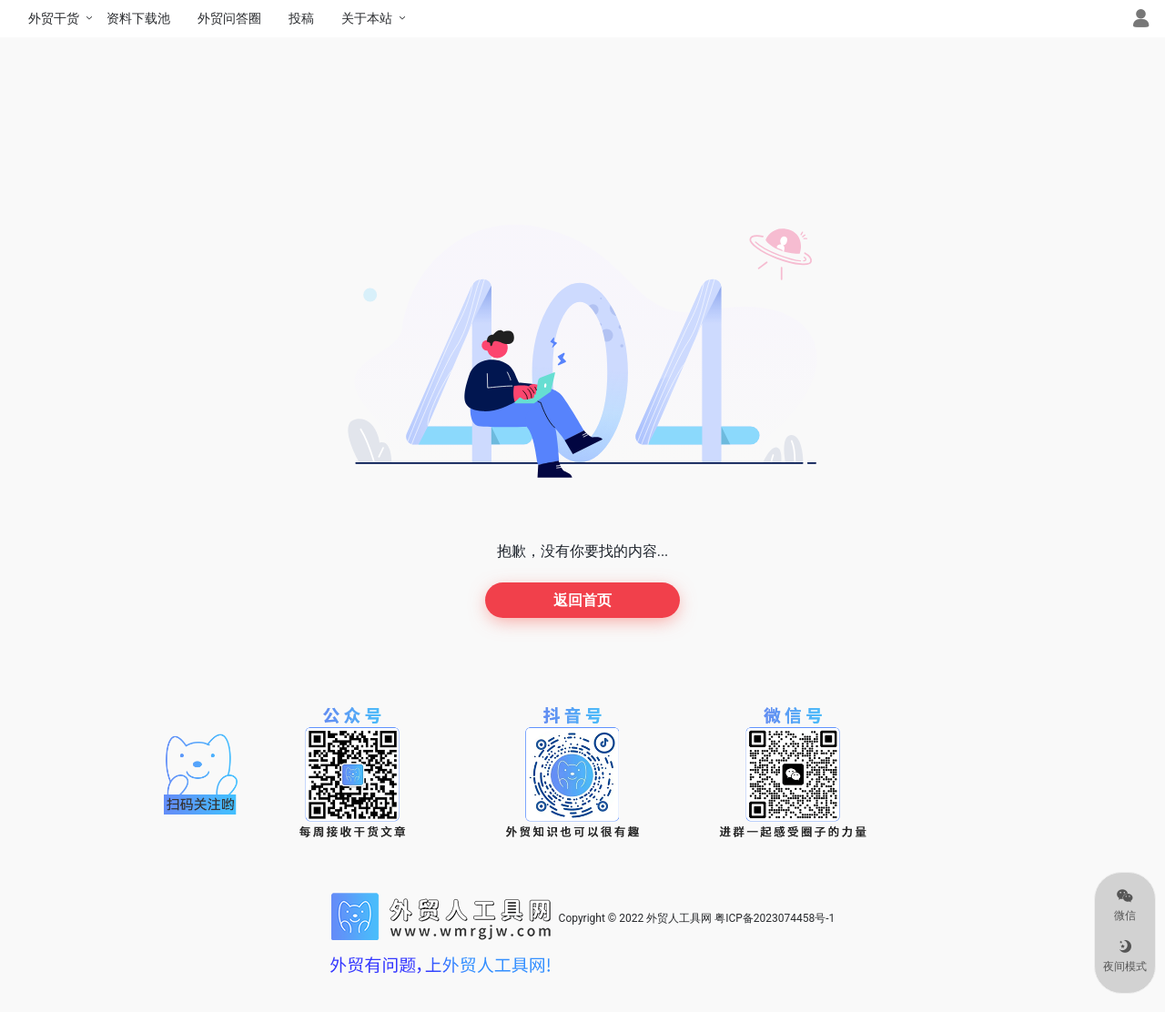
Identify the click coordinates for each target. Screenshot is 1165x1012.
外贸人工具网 (679, 918)
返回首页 (582, 600)
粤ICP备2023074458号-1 (774, 918)
